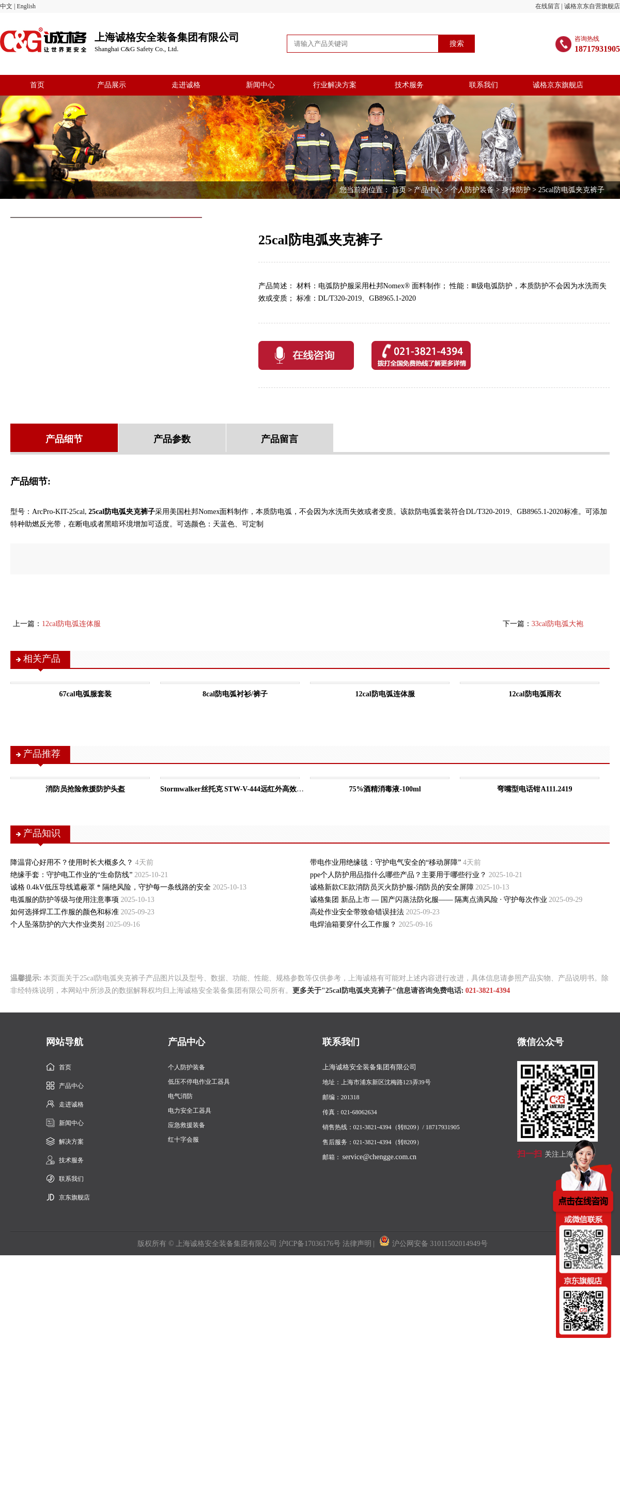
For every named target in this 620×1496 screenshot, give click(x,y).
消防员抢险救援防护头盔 (85, 789)
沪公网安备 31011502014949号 (433, 1244)
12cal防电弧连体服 (71, 624)
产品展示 (111, 85)
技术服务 (409, 85)
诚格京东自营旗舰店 (592, 6)
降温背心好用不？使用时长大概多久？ (71, 862)
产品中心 (428, 190)
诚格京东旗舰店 (558, 85)
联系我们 (483, 85)
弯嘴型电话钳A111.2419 (534, 789)
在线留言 (547, 6)
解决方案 (71, 1141)
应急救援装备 (186, 1125)
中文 (6, 6)
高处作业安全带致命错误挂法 (357, 912)
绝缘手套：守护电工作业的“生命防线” (71, 875)
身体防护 (516, 190)
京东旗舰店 (74, 1197)
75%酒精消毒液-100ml (385, 789)
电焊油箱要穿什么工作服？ (353, 924)
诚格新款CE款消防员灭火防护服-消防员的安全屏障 (392, 887)
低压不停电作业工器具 (199, 1081)
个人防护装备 (472, 190)
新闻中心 (260, 85)
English (26, 6)
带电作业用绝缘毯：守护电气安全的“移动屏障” (385, 862)
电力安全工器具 (189, 1110)
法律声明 (357, 1244)
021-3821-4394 (488, 990)
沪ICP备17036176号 (310, 1244)
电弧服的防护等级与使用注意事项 (64, 899)
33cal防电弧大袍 (557, 624)
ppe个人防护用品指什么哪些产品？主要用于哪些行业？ (398, 875)
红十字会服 (183, 1139)
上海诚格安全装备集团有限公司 (167, 42)
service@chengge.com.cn (380, 1157)
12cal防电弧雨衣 (534, 694)
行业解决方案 (335, 85)
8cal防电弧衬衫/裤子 (235, 694)
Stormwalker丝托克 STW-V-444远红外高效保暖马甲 (243, 789)
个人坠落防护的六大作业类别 (57, 924)
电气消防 (180, 1096)
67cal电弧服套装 (85, 694)
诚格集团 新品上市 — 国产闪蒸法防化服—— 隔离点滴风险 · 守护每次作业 (428, 899)
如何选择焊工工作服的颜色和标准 (64, 912)
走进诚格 (186, 85)
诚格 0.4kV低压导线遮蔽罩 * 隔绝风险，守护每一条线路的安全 (110, 887)
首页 (37, 85)
